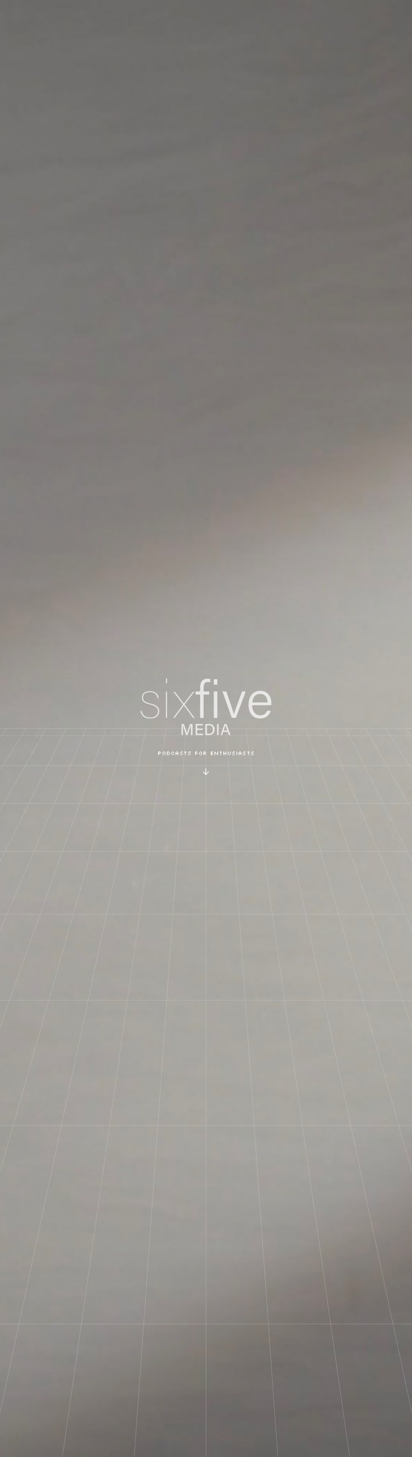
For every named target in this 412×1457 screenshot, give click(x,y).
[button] (206, 772)
